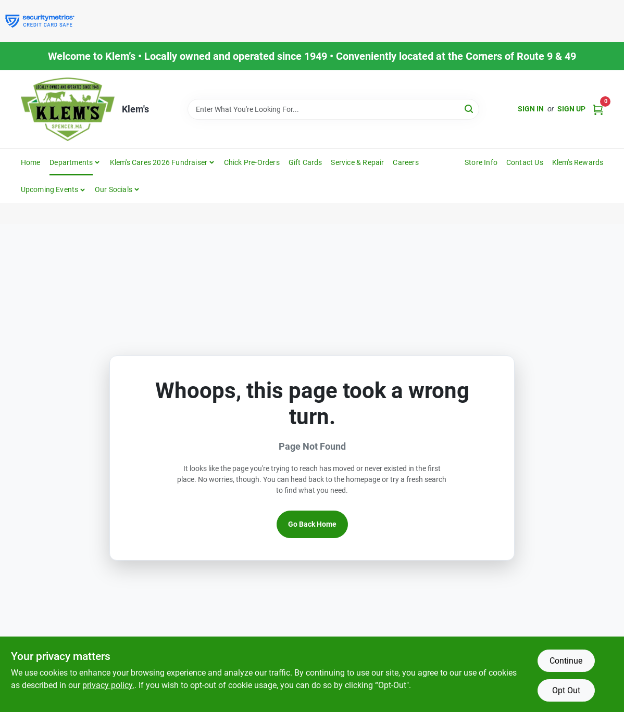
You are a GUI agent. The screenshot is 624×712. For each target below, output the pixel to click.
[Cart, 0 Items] (598, 109)
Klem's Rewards (578, 162)
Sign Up (571, 109)
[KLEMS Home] (68, 109)
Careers (405, 162)
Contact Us (524, 162)
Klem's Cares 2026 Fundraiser (159, 162)
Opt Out (566, 690)
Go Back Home (312, 524)
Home (31, 162)
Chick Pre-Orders (252, 162)
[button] (53, 189)
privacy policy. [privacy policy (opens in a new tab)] (108, 685)
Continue (566, 661)
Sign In (531, 109)
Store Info (481, 162)
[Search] (469, 108)
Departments (71, 162)
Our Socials (113, 189)
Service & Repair (357, 162)
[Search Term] (333, 109)
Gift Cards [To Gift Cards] (305, 162)
